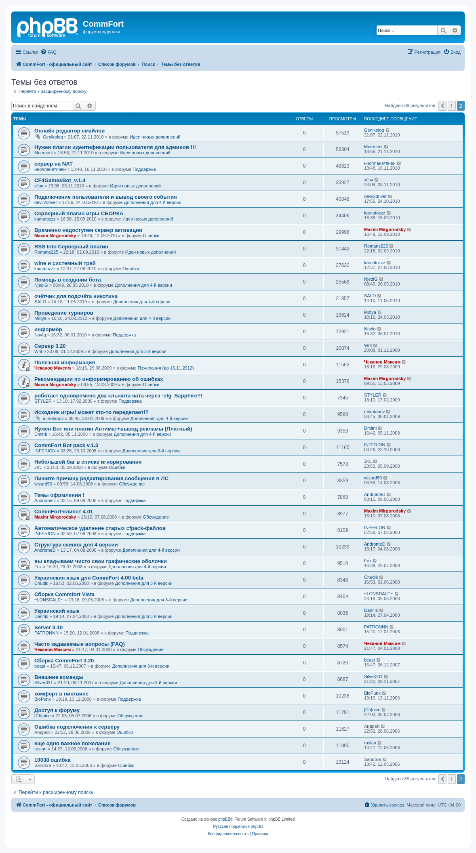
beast (39, 666)
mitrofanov (53, 418)
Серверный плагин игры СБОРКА (78, 213)
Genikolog (53, 136)
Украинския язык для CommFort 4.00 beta (88, 578)
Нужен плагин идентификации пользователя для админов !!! (115, 147)
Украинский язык (57, 611)
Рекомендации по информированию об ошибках (98, 379)
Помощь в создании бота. (68, 280)
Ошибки (151, 235)
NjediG (41, 285)
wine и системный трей (65, 263)
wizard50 (43, 483)
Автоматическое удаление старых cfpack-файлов (100, 528)
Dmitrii (40, 434)
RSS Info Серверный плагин (71, 247)
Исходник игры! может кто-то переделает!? (91, 412)
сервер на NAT (53, 164)
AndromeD (45, 500)
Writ (38, 351)
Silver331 (43, 682)
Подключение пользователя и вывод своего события (105, 197)
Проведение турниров (63, 313)
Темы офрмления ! (59, 495)
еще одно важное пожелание (72, 743)
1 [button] (451, 105)
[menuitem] (48, 52)
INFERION (45, 450)
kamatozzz (45, 218)
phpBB (224, 819)
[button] (442, 106)
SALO (40, 301)
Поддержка (144, 169)
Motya (40, 318)
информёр (48, 329)
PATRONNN (46, 632)
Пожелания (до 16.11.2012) (166, 368)
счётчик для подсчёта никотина (76, 296)
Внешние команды (59, 677)
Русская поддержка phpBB (238, 826)
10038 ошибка (52, 760)
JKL (38, 467)
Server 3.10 (48, 627)
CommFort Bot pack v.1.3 (66, 445)
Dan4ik (41, 616)
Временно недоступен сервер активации (88, 230)
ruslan (40, 748)
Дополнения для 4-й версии (152, 202)
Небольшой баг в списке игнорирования (88, 462)
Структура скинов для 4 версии (76, 545)
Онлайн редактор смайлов (69, 131)
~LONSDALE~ (48, 599)
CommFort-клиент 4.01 (63, 511)
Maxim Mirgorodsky (55, 235)
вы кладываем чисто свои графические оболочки (100, 561)
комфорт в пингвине (61, 694)
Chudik (41, 583)
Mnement (43, 152)
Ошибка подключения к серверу (77, 727)
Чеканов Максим (52, 368)
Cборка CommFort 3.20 (64, 661)
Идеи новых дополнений (155, 136)
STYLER (43, 401)
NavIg (40, 334)
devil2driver (45, 202)
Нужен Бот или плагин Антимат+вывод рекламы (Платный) (113, 429)
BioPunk (42, 699)
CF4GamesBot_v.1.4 (60, 180)
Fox (38, 566)
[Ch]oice (42, 715)
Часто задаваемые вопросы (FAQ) (79, 644)
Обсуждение (132, 483)
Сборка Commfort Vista (64, 594)
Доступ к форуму (57, 710)
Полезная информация (64, 362)
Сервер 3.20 (50, 346)
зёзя (38, 185)
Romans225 (46, 252)
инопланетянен (50, 169)
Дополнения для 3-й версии (137, 351)
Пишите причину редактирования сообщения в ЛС (101, 478)
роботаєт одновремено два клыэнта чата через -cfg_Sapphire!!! (118, 396)
